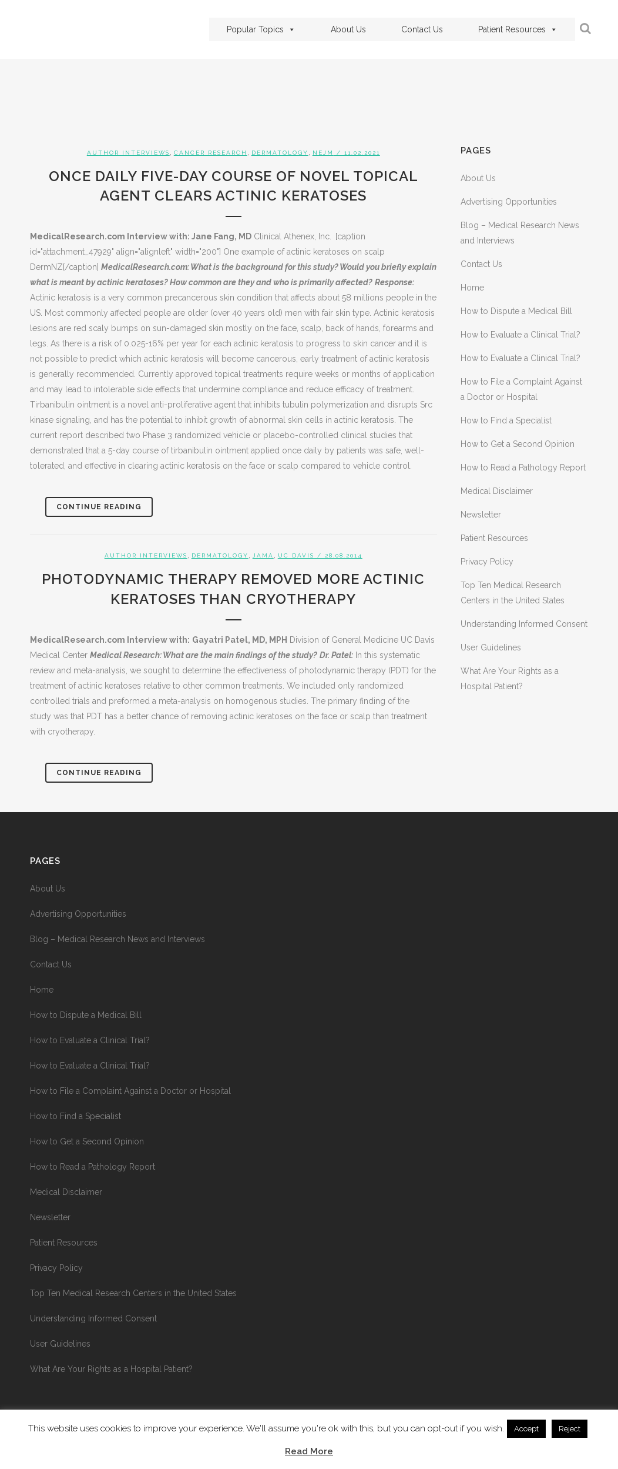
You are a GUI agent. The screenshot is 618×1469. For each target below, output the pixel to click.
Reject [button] (569, 1428)
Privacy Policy (487, 561)
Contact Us (422, 29)
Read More (309, 1451)
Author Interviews (128, 152)
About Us (348, 29)
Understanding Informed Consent (524, 624)
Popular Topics (261, 29)
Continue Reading (99, 507)
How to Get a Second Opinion (518, 444)
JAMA (263, 555)
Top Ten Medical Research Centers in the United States (133, 1293)
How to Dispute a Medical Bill (516, 311)
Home (472, 287)
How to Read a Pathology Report (523, 467)
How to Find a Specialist (506, 420)
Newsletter (481, 514)
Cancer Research (210, 152)
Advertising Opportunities (509, 201)
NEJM (323, 152)
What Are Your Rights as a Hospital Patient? (111, 1369)
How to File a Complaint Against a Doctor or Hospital (130, 1091)
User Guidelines (491, 647)
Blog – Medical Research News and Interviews (117, 939)
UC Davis (296, 555)
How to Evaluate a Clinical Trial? (520, 334)
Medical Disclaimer (497, 491)
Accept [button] (526, 1428)
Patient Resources (517, 29)
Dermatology (279, 152)
